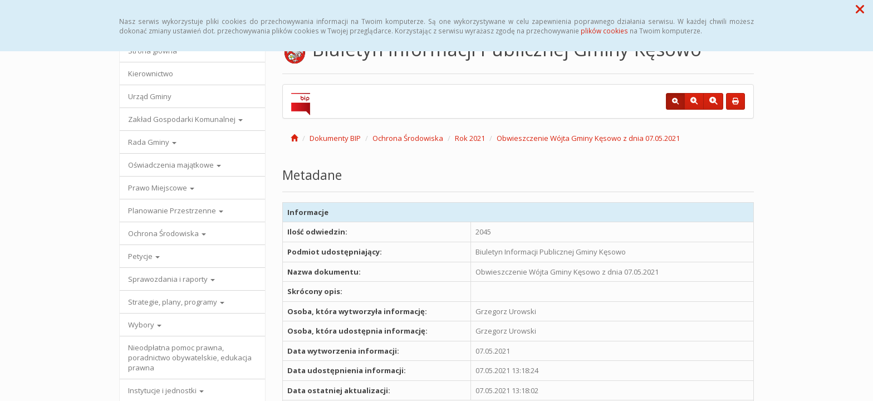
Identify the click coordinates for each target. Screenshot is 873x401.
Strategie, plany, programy (176, 302)
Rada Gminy (152, 142)
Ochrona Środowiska (167, 233)
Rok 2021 (470, 138)
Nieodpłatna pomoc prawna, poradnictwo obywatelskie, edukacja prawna (190, 358)
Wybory (144, 325)
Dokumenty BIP (335, 138)
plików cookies (604, 30)
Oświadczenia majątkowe (174, 165)
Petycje (144, 256)
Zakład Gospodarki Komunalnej (185, 119)
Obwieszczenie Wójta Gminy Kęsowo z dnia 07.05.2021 (588, 138)
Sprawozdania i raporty (171, 279)
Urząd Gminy (149, 96)
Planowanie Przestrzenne (175, 211)
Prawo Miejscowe (161, 188)
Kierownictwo (150, 74)
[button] (860, 9)
